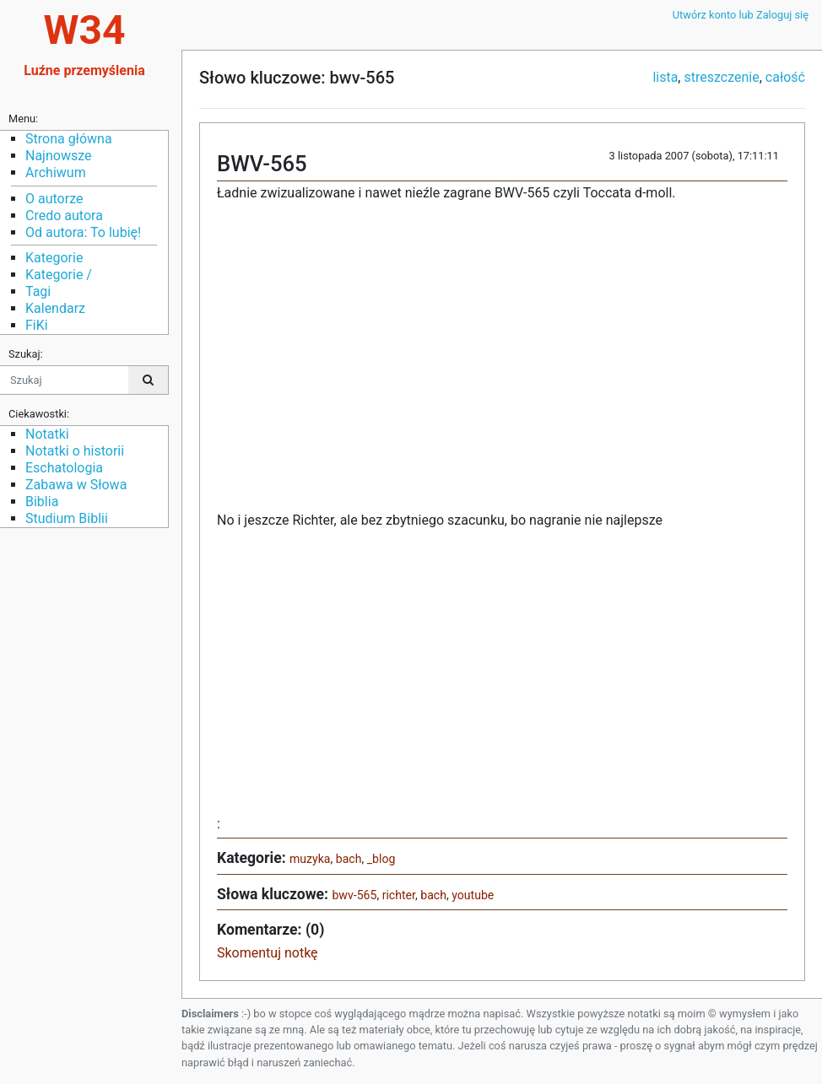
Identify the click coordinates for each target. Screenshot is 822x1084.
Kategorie (54, 258)
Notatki (47, 434)
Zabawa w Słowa (76, 485)
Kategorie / (58, 275)
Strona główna (68, 139)
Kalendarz (55, 308)
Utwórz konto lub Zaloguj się (740, 14)
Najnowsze (58, 156)
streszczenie (721, 77)
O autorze (54, 199)
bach (349, 859)
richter (398, 895)
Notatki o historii (74, 451)
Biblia (41, 501)
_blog (381, 859)
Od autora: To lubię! (83, 232)
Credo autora (64, 216)
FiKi (36, 325)
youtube (473, 895)
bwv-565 (354, 895)
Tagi (38, 291)
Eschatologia (64, 468)
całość (785, 77)
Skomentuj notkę (267, 953)
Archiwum (55, 172)
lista (665, 77)
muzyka (310, 859)
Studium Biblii (66, 518)
